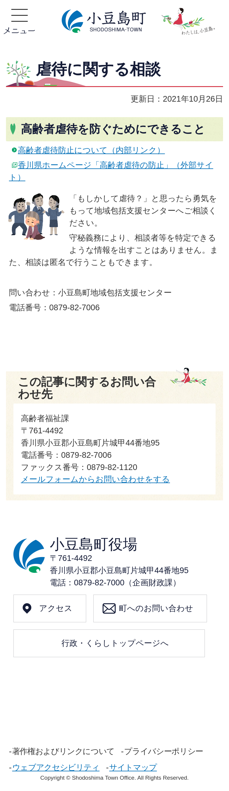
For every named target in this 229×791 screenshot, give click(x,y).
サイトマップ (133, 767)
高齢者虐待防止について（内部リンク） (91, 150)
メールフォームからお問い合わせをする (95, 479)
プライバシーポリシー (163, 751)
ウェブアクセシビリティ (56, 767)
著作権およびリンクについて (63, 751)
